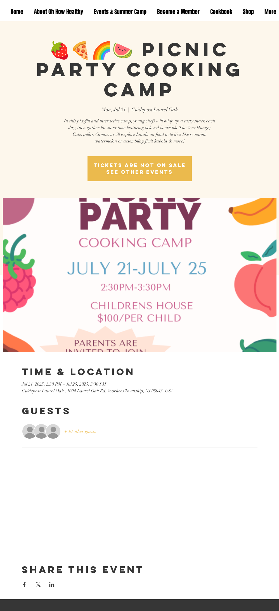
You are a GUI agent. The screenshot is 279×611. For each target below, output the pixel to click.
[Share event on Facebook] (24, 584)
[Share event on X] (38, 584)
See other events (139, 172)
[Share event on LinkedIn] (52, 584)
